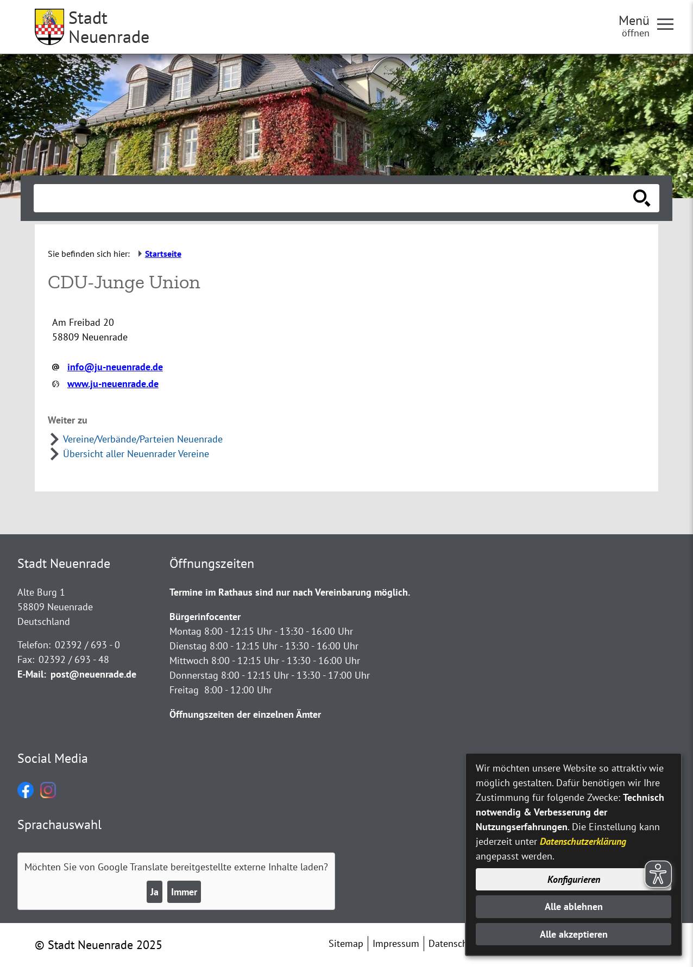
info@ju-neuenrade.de (115, 367)
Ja (154, 892)
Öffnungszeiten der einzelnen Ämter (245, 714)
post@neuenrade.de (93, 674)
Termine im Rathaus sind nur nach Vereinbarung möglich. (289, 592)
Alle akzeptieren (574, 934)
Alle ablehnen (574, 906)
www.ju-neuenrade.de (113, 383)
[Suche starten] (642, 198)
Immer (184, 892)
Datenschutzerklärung (583, 841)
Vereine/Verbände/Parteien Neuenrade (143, 439)
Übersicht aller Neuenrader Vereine (136, 453)
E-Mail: (31, 674)
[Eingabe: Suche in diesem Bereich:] (334, 198)
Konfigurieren (573, 879)
